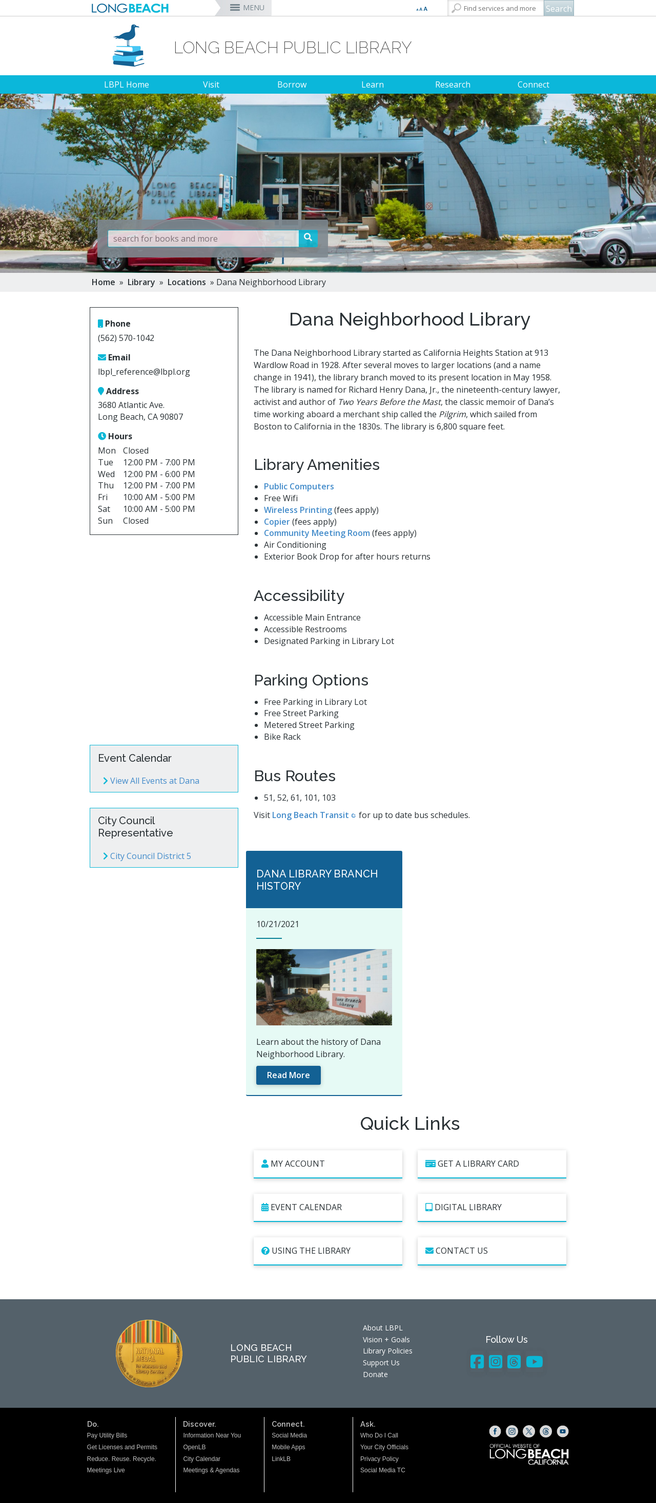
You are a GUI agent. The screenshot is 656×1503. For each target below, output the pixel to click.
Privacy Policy (379, 1459)
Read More (288, 1075)
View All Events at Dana (151, 780)
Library (141, 282)
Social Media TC (382, 1470)
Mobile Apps (288, 1447)
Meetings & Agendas (211, 1470)
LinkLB (281, 1459)
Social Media (289, 1435)
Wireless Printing (298, 510)
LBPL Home (126, 84)
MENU (253, 7)
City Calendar (201, 1459)
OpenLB (194, 1447)
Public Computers (299, 486)
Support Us (381, 1362)
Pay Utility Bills (107, 1435)
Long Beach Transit (310, 815)
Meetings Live (106, 1470)
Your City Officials (384, 1447)
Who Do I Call (379, 1435)
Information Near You (212, 1435)
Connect (533, 84)
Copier (277, 521)
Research (452, 84)
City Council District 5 (147, 856)
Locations (187, 282)
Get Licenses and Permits (122, 1447)
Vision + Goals (386, 1339)
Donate (375, 1374)
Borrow (291, 84)
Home (103, 282)
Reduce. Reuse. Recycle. (121, 1459)
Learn (372, 84)
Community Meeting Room (317, 533)
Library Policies (388, 1351)
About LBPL (383, 1328)
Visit (211, 84)
